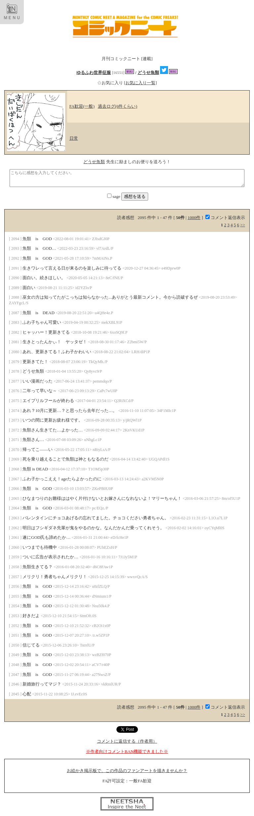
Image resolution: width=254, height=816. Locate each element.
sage (114, 196)
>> (242, 224)
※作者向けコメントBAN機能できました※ (127, 751)
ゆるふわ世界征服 (93, 72)
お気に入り (110, 82)
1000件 (194, 217)
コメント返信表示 (225, 217)
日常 (73, 138)
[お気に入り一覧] (140, 82)
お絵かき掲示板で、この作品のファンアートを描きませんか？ (127, 770)
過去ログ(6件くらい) (117, 106)
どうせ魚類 (148, 72)
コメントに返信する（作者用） (127, 741)
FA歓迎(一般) (82, 106)
